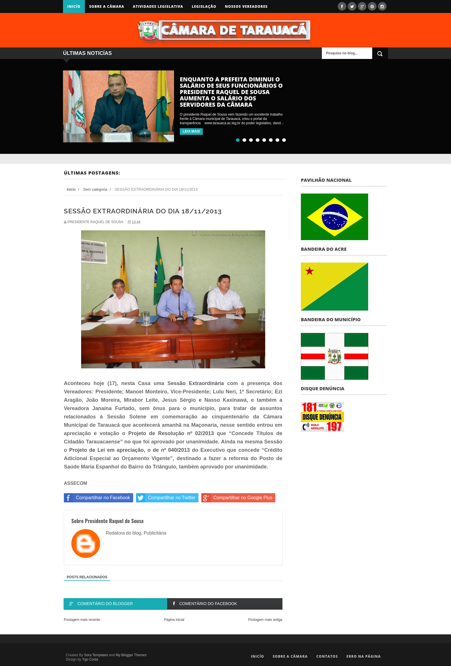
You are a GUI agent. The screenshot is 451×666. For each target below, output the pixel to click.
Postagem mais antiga (265, 620)
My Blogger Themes (131, 655)
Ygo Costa (90, 659)
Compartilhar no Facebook (97, 497)
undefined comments (223, 110)
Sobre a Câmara (106, 6)
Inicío (74, 6)
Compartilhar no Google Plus (236, 497)
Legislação (204, 6)
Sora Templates (96, 655)
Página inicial (174, 620)
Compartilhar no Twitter (166, 497)
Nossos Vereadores (246, 6)
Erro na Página (364, 656)
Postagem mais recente (82, 620)
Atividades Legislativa (158, 6)
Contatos (327, 656)
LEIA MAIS (191, 131)
